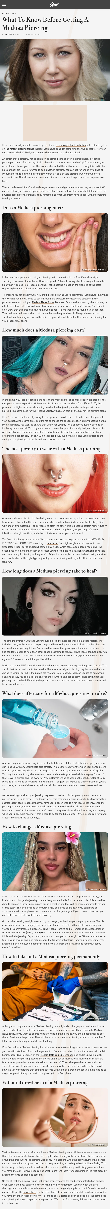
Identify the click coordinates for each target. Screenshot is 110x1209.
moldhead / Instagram (98, 392)
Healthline (52, 543)
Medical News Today (43, 302)
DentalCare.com (85, 550)
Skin (14, 13)
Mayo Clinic (29, 1192)
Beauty (5, 13)
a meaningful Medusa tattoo (71, 145)
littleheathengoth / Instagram (95, 633)
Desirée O (9, 34)
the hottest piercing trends (20, 149)
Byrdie (42, 932)
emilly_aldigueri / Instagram (95, 889)
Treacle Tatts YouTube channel (56, 1055)
